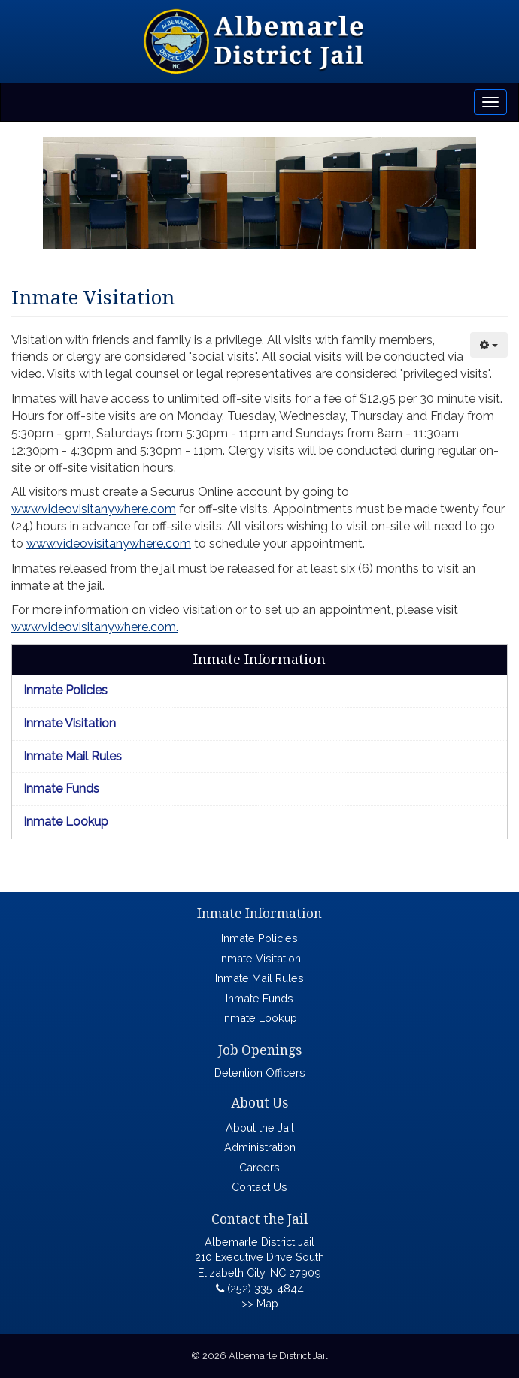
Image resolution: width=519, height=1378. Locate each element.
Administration (260, 1147)
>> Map (259, 1303)
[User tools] (489, 345)
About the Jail (260, 1127)
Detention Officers (259, 1072)
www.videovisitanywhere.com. (94, 627)
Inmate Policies (65, 690)
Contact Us (259, 1186)
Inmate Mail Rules (72, 756)
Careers (259, 1167)
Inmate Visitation (69, 723)
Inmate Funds (61, 788)
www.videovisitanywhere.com (93, 509)
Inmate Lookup (65, 821)
